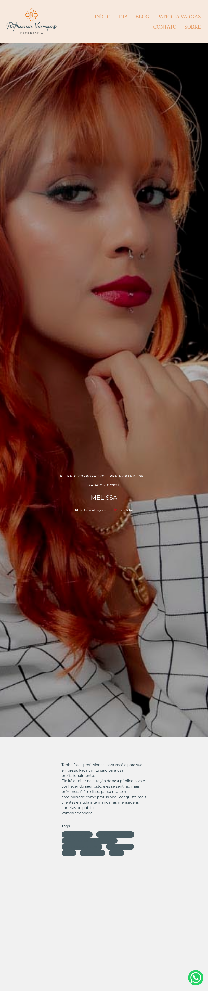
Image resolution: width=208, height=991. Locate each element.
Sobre (193, 27)
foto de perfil (120, 846)
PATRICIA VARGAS (179, 16)
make (116, 853)
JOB (123, 16)
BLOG (142, 16)
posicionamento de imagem (89, 840)
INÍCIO (102, 16)
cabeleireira (92, 853)
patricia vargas (77, 834)
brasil (69, 853)
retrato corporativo (115, 834)
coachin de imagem (82, 846)
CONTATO (164, 27)
